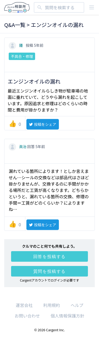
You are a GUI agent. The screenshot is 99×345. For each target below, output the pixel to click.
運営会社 (24, 305)
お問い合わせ (27, 315)
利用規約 (51, 305)
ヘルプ (77, 305)
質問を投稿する (49, 271)
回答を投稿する (49, 256)
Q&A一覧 (15, 25)
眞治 (18, 146)
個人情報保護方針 (67, 315)
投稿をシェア (42, 124)
